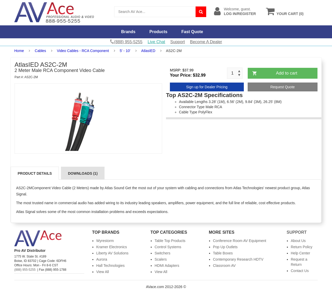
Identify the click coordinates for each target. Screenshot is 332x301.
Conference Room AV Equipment (239, 241)
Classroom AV (224, 265)
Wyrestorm (105, 241)
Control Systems (168, 247)
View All (102, 272)
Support (177, 42)
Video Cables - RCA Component (83, 51)
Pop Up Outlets (225, 247)
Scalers (161, 259)
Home (19, 51)
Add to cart (286, 73)
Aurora (101, 259)
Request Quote (282, 87)
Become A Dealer (206, 42)
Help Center (300, 253)
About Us (298, 241)
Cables (40, 51)
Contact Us (300, 271)
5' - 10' (125, 51)
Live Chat (156, 42)
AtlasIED (148, 51)
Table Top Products (170, 241)
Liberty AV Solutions (112, 253)
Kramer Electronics (111, 247)
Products (158, 32)
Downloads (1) (83, 173)
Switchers (162, 253)
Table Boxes (223, 253)
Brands (128, 32)
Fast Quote (192, 32)
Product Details (35, 173)
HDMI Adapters (167, 265)
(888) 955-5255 (25, 269)
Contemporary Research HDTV (238, 259)
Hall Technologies (110, 265)
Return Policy (301, 247)
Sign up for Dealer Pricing (206, 87)
